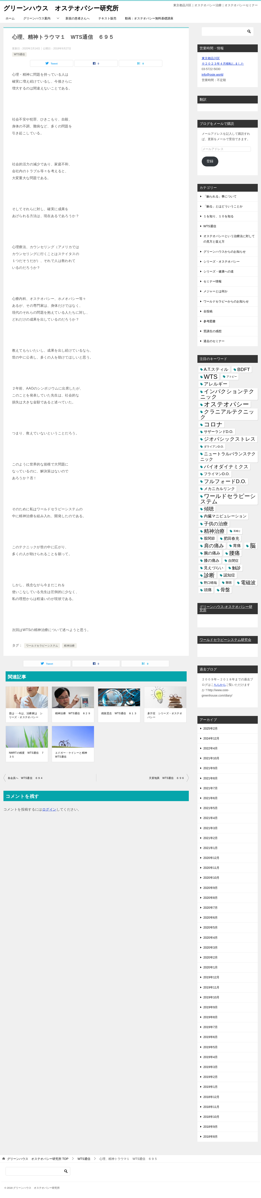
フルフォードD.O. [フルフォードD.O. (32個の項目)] (225, 481)
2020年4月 (210, 937)
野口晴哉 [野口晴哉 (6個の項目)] (210, 582)
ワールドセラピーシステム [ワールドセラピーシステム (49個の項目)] (228, 498)
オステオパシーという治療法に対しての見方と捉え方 (229, 238)
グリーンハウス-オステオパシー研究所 (226, 608)
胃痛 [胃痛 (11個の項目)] (237, 545)
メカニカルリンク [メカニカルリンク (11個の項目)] (219, 489)
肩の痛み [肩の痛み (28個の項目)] (214, 545)
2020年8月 (210, 897)
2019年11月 (211, 987)
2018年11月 (211, 1107)
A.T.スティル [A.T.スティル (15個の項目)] (216, 369)
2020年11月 (211, 867)
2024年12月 (211, 738)
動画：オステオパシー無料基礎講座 (149, 18)
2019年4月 (210, 1057)
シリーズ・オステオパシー (221, 261)
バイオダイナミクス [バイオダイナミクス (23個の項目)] (226, 466)
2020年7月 (210, 907)
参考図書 (209, 321)
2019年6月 (210, 1037)
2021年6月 (210, 798)
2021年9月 (210, 768)
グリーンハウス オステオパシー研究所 (62, 7)
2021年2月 (210, 838)
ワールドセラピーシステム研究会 (225, 640)
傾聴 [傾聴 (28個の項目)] (209, 509)
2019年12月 (211, 977)
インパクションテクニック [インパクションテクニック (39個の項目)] (227, 394)
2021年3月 (210, 828)
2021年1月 (210, 848)
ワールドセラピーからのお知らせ (226, 301)
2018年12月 (211, 1097)
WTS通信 (19, 54)
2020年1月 (210, 967)
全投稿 (208, 311)
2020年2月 (210, 957)
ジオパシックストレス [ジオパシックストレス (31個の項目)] (230, 439)
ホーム (10, 18)
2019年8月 (210, 1017)
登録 (209, 161)
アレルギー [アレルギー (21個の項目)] (215, 384)
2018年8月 (210, 1136)
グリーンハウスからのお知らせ (224, 251)
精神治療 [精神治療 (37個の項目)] (214, 531)
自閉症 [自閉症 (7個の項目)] (233, 560)
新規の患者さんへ (78, 18)
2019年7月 (210, 1027)
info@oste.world (212, 74)
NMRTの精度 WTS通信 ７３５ (26, 754)
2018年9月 (210, 1126)
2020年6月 (210, 917)
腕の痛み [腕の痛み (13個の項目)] (212, 553)
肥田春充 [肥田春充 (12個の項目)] (231, 538)
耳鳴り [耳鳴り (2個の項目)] (237, 531)
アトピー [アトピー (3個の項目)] (232, 376)
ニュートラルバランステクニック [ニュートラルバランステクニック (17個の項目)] (228, 456)
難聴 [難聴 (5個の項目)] (229, 582)
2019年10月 (211, 997)
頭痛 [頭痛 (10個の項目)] (208, 590)
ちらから (220, 684)
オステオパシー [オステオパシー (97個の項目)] (226, 404)
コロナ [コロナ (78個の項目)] (213, 424)
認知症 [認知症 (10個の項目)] (229, 575)
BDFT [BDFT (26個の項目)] (243, 369)
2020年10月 (211, 877)
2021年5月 (210, 808)
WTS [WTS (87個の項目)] (211, 377)
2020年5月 (210, 927)
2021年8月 (210, 778)
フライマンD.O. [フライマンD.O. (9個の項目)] (217, 474)
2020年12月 (211, 858)
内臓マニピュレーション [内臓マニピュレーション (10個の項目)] (225, 516)
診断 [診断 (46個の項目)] (209, 575)
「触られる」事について (220, 196)
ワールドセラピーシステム (42, 645)
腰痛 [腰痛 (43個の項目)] (234, 553)
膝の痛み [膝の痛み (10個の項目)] (211, 560)
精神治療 (69, 645)
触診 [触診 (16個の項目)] (236, 567)
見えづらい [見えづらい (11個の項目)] (213, 568)
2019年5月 (210, 1047)
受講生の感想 (212, 331)
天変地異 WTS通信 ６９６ (166, 778)
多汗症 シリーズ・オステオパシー (164, 715)
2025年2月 (210, 728)
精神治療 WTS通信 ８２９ (73, 713)
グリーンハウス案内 (36, 18)
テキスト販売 (107, 18)
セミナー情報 (212, 281)
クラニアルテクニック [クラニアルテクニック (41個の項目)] (227, 414)
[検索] (227, 31)
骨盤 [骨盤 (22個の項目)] (225, 589)
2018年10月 (211, 1116)
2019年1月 (210, 1086)
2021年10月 (211, 758)
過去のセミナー (214, 341)
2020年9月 (210, 887)
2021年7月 (210, 788)
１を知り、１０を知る (218, 216)
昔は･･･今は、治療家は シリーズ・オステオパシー (26, 715)
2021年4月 (210, 818)
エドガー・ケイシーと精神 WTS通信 (72, 754)
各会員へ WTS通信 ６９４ (25, 778)
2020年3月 (210, 947)
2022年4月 (210, 748)
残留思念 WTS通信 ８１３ (119, 713)
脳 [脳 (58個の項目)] (253, 546)
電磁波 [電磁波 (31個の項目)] (248, 582)
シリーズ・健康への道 (218, 271)
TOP (37, 1158)
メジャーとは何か (215, 291)
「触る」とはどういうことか (223, 206)
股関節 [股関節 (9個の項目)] (209, 538)
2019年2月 (210, 1077)
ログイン (49, 809)
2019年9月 (210, 1007)
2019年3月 (210, 1067)
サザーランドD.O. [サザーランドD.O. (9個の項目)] (218, 432)
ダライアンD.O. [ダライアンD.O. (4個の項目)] (214, 446)
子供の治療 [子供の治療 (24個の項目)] (216, 523)
